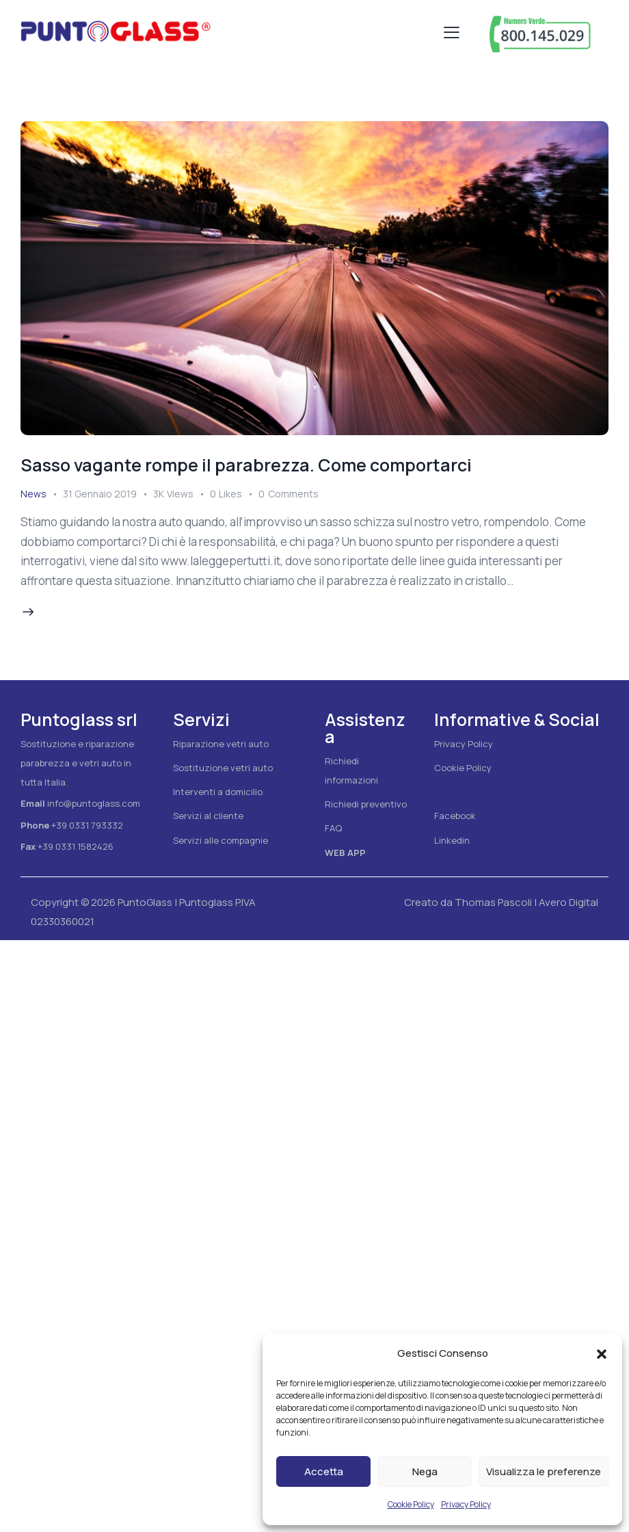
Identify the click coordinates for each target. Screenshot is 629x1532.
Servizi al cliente (208, 815)
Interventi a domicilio (218, 792)
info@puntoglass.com (93, 803)
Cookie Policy (411, 1504)
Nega (425, 1471)
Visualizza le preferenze (543, 1471)
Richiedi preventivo (366, 804)
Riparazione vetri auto (221, 744)
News (33, 493)
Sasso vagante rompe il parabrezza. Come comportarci (246, 465)
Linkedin (452, 840)
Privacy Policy (466, 1504)
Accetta (323, 1471)
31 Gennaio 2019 (100, 493)
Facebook (455, 815)
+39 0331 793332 (87, 825)
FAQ (333, 828)
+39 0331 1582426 (75, 846)
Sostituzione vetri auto (223, 768)
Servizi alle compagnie (220, 840)
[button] (601, 1354)
